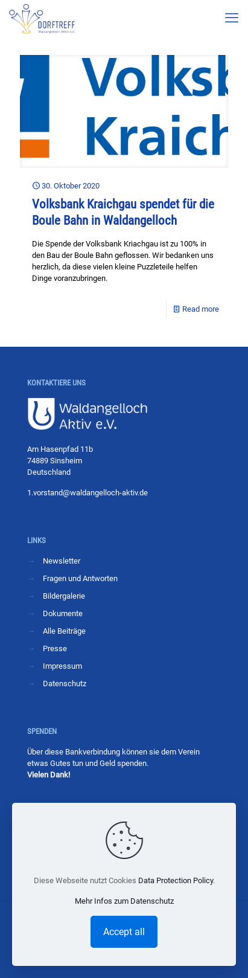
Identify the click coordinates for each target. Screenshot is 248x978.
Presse (55, 648)
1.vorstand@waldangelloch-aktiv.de (87, 492)
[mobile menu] (231, 18)
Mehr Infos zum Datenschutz (124, 901)
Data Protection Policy (175, 880)
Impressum (62, 666)
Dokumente (63, 613)
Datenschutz (64, 683)
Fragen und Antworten (80, 578)
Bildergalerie (64, 595)
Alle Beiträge (64, 630)
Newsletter (61, 560)
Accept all (124, 932)
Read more (200, 309)
